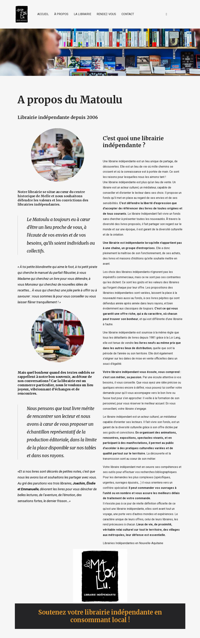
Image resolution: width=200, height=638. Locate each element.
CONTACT (127, 14)
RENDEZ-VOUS (106, 14)
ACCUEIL (43, 14)
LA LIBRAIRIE (82, 14)
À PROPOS (61, 14)
